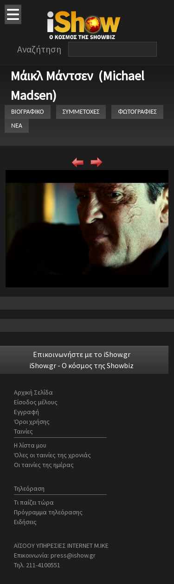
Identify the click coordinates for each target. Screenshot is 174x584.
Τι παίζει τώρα (34, 502)
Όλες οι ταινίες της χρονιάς (52, 455)
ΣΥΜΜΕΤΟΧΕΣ (81, 112)
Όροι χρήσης (32, 421)
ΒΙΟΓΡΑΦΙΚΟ (27, 112)
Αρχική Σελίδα (33, 392)
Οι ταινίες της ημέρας (44, 465)
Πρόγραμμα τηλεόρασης (48, 512)
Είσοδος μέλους (36, 402)
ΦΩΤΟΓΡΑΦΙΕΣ (137, 112)
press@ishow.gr (73, 555)
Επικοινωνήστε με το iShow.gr (81, 354)
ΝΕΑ (16, 126)
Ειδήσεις (25, 522)
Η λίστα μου (30, 445)
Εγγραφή (26, 412)
